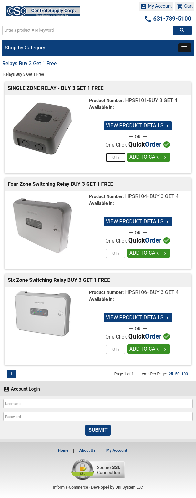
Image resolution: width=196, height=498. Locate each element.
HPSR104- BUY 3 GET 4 (151, 196)
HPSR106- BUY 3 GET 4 (151, 292)
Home (63, 450)
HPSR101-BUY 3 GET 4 (151, 100)
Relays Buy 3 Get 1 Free (23, 74)
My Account (156, 6)
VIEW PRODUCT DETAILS (138, 125)
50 (177, 374)
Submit (97, 430)
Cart (185, 6)
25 (171, 374)
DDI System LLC (129, 487)
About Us (87, 450)
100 (184, 374)
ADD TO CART (148, 157)
